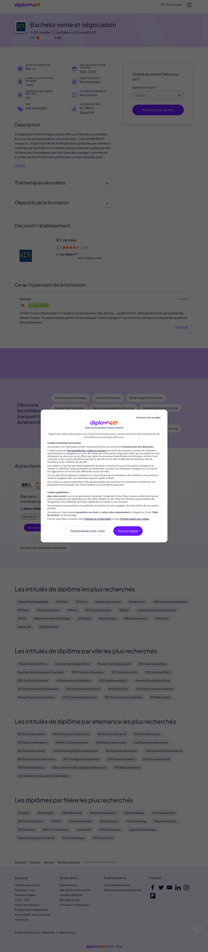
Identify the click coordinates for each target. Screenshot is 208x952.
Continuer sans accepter (148, 417)
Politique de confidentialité (97, 519)
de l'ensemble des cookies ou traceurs (86, 450)
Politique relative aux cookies (134, 519)
